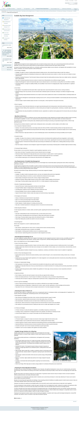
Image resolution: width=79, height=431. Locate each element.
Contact (75, 0)
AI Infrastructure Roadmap (61, 11)
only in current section (73, 4)
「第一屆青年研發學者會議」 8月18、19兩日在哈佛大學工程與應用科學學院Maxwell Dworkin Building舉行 (6, 52)
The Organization (27, 8)
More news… (9, 69)
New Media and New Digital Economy (28, 11)
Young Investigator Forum (55, 8)
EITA (33, 8)
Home (4, 8)
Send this (74, 401)
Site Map (66, 0)
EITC (3, 15)
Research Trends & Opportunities (42, 8)
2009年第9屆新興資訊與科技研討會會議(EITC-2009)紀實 (7, 60)
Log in (76, 9)
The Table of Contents (11, 8)
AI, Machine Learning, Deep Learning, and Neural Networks (46, 11)
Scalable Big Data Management (7, 19)
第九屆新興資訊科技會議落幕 (6, 66)
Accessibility (71, 0)
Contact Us (76, 8)
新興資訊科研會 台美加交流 (6, 46)
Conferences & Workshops (66, 8)
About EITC (19, 8)
